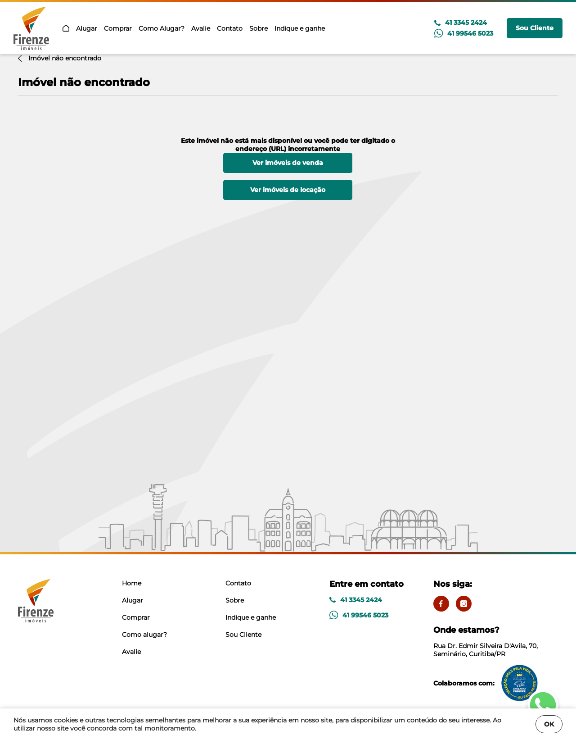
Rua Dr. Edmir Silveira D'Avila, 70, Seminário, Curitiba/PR (495, 641)
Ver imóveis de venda (287, 163)
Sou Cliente (535, 28)
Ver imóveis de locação (287, 190)
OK (549, 724)
